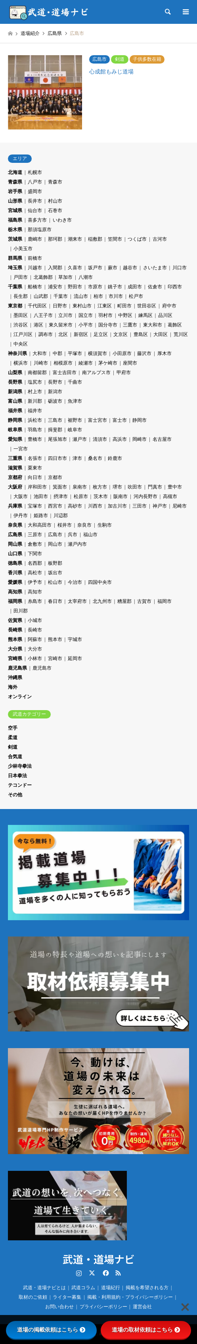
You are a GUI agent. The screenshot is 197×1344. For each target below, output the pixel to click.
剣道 (12, 747)
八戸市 (35, 182)
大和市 (40, 353)
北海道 (15, 172)
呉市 (72, 534)
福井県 (15, 410)
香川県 (15, 572)
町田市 (124, 306)
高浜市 (120, 439)
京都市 (55, 477)
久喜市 (75, 267)
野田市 (75, 287)
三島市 (55, 420)
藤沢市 (144, 353)
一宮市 (20, 449)
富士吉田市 (65, 372)
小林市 (35, 658)
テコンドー (20, 785)
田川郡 (20, 611)
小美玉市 (23, 248)
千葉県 (15, 287)
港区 (38, 325)
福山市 (90, 534)
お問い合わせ (59, 1306)
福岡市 (164, 601)
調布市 (45, 334)
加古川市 (117, 506)
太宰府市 (77, 601)
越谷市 (130, 267)
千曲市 (75, 382)
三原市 (35, 534)
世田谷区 (146, 306)
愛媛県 (15, 582)
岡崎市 (139, 439)
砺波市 (55, 401)
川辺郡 (61, 515)
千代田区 (37, 306)
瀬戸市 (80, 439)
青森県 (15, 182)
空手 (12, 728)
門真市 (155, 487)
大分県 (15, 649)
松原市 (81, 496)
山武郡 (41, 296)
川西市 (95, 506)
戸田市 (20, 277)
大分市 (35, 649)
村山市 (55, 201)
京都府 (15, 477)
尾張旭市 (57, 439)
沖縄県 (15, 677)
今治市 (75, 582)
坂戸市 (95, 267)
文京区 (120, 334)
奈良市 (84, 525)
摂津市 (61, 496)
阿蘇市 (35, 639)
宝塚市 (35, 506)
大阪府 (15, 487)
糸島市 (35, 601)
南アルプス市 (96, 372)
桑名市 (95, 458)
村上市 (35, 391)
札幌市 (35, 172)
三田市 (139, 506)
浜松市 (35, 420)
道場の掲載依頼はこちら (51, 1329)
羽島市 (35, 430)
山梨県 (15, 372)
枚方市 (100, 487)
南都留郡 (37, 372)
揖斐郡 (55, 430)
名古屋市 (162, 439)
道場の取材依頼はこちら (146, 1329)
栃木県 (15, 229)
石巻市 (55, 210)
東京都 (15, 306)
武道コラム (83, 1287)
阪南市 (120, 496)
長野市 (55, 382)
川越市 (35, 267)
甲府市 (124, 372)
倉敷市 (35, 544)
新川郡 (35, 401)
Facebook (105, 1273)
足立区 (101, 334)
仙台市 (35, 210)
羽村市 (105, 315)
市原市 (95, 287)
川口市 (179, 267)
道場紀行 (110, 1287)
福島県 (15, 220)
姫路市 (41, 515)
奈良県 (15, 525)
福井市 (35, 410)
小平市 (85, 325)
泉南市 (80, 487)
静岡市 (139, 420)
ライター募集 (67, 1297)
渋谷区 (20, 325)
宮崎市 (55, 658)
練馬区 (145, 315)
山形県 (15, 201)
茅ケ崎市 (107, 363)
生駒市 (105, 525)
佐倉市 (155, 287)
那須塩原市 (40, 229)
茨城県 (15, 239)
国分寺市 (107, 325)
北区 (63, 334)
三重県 (15, 458)
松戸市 (136, 296)
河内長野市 (145, 496)
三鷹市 (130, 325)
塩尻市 (35, 382)
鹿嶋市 (35, 239)
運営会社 (142, 1306)
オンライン (20, 696)
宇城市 (75, 639)
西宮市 (55, 506)
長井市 (35, 201)
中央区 (20, 344)
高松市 (35, 572)
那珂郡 (55, 239)
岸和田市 (37, 487)
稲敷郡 (95, 239)
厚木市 (164, 353)
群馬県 (15, 258)
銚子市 (115, 287)
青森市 (55, 182)
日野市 (60, 306)
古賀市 (144, 601)
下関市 (35, 553)
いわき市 (62, 220)
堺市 (117, 487)
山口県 (15, 553)
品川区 (165, 315)
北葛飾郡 (43, 277)
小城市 (35, 620)
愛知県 (15, 439)
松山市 (55, 582)
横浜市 (20, 363)
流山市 (81, 296)
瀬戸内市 (77, 544)
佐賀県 (15, 620)
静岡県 (15, 420)
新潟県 (15, 391)
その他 (15, 795)
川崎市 (41, 363)
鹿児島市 (42, 668)
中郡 (57, 353)
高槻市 (170, 496)
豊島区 (141, 334)
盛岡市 (35, 191)
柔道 (12, 737)
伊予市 (35, 582)
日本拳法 (17, 775)
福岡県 (15, 601)
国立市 (85, 315)
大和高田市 (40, 525)
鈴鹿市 (115, 458)
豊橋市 (35, 439)
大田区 (160, 334)
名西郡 (35, 563)
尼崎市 (179, 506)
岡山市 (55, 544)
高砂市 (75, 506)
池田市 (41, 496)
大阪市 (20, 496)
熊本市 (55, 639)
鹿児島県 (17, 668)
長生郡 (20, 296)
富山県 (15, 401)
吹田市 (135, 487)
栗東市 (35, 468)
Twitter (92, 1273)
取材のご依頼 (33, 1297)
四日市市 (57, 458)
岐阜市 (75, 430)
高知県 (15, 592)
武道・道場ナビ (99, 1258)
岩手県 (15, 191)
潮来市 (75, 239)
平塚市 (75, 353)
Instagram (79, 1273)
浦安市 (55, 287)
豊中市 (175, 487)
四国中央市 (100, 582)
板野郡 (55, 563)
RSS (118, 1273)
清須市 (100, 439)
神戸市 (160, 506)
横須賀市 (97, 353)
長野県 (15, 382)
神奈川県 (17, 353)
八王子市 (43, 315)
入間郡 (55, 267)
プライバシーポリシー (103, 1306)
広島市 (55, 534)
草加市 (65, 277)
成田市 (135, 287)
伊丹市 (20, 515)
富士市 (120, 420)
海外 (12, 687)
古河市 (160, 239)
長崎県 (15, 630)
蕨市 (112, 267)
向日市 (35, 477)
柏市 (98, 296)
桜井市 (64, 525)
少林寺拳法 (20, 766)
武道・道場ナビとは (44, 1287)
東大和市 (152, 325)
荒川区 (181, 334)
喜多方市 (37, 220)
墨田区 (20, 315)
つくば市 (137, 239)
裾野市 (75, 420)
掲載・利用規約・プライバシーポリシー (130, 1297)
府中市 (169, 306)
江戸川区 (23, 334)
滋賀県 (15, 468)
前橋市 (35, 258)
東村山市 (82, 306)
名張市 (35, 458)
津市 (77, 458)
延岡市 (75, 658)
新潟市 (55, 391)
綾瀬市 (85, 363)
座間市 (130, 363)
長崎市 (35, 630)
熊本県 (15, 639)
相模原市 (63, 363)
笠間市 (115, 239)
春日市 (55, 601)
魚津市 (75, 401)
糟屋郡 (124, 601)
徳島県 (15, 563)
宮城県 (15, 210)
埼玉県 (15, 267)
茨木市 (101, 496)
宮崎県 (15, 658)
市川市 (116, 296)
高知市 (35, 592)
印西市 (175, 287)
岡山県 (15, 544)
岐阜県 (15, 430)
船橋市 (35, 287)
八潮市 (85, 277)
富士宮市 (97, 420)
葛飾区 (175, 325)
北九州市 (102, 601)
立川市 (65, 315)
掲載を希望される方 (147, 1287)
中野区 (125, 315)
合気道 (15, 756)
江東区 (105, 306)
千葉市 (61, 296)
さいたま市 (155, 267)
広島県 (15, 534)
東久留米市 (61, 325)
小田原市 (122, 353)
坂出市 (55, 572)
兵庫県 (15, 506)
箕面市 (60, 487)
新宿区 (81, 334)
